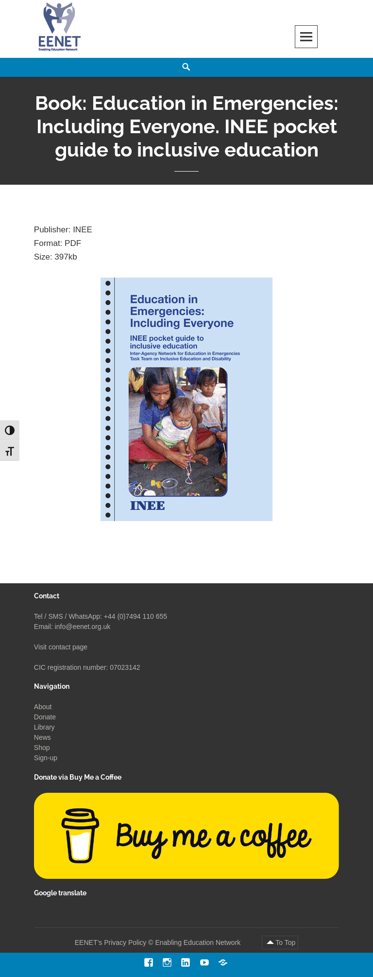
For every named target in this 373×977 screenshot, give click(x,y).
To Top (285, 942)
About (43, 707)
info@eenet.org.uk (83, 626)
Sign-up (45, 758)
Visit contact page (60, 647)
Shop (42, 747)
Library (44, 727)
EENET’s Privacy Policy (111, 942)
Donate (45, 717)
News (42, 737)
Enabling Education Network (198, 942)
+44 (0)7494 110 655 (135, 616)
